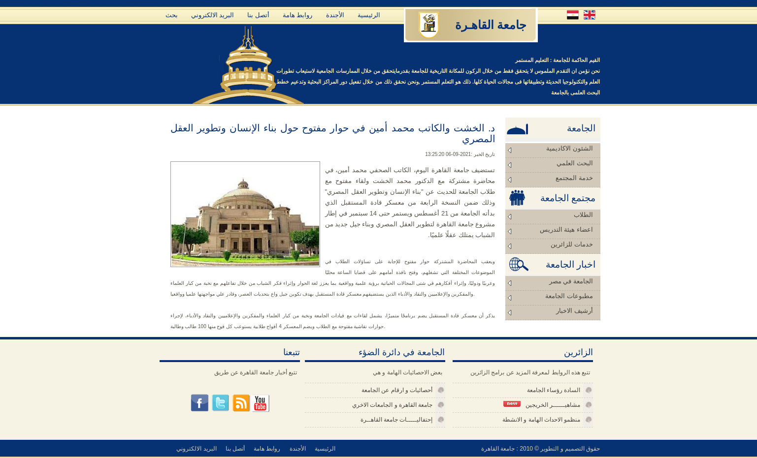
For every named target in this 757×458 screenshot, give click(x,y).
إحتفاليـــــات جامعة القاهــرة (397, 419)
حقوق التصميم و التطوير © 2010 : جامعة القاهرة (540, 448)
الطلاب (583, 214)
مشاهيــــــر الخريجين (541, 404)
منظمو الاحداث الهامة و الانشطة (541, 419)
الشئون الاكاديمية (569, 148)
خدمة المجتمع (574, 178)
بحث (171, 15)
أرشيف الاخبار (574, 310)
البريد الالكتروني (212, 15)
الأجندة (335, 15)
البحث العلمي (574, 163)
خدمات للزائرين (571, 244)
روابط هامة (298, 15)
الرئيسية (369, 15)
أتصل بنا (258, 15)
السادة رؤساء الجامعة (554, 390)
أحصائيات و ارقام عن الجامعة (397, 390)
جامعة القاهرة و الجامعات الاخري (392, 404)
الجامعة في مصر (571, 281)
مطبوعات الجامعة (568, 296)
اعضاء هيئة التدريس (566, 229)
